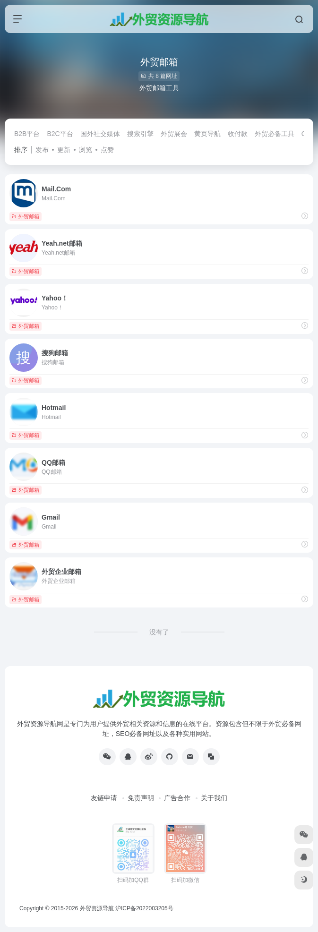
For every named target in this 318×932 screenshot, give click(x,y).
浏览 (85, 150)
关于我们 (214, 798)
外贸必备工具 (274, 133)
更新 (63, 150)
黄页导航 (207, 133)
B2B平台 (27, 133)
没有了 (159, 632)
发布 (42, 150)
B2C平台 (60, 133)
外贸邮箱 (25, 216)
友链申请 (104, 798)
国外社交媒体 (100, 133)
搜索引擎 (140, 133)
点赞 (107, 150)
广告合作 (177, 798)
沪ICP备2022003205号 (144, 908)
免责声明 (141, 798)
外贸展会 (174, 133)
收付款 (238, 133)
